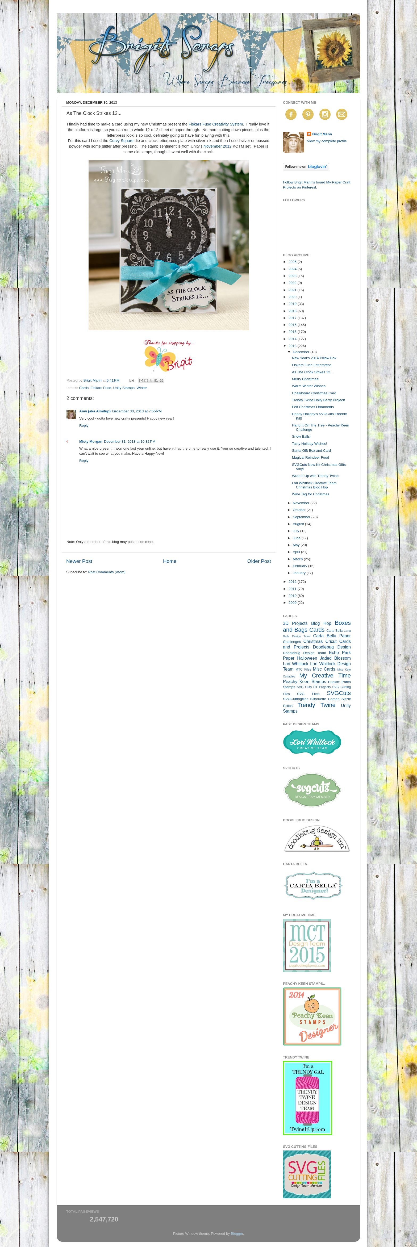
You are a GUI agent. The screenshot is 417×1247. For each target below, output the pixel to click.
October (300, 510)
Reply (84, 426)
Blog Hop (321, 623)
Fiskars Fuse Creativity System (216, 124)
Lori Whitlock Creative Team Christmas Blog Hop (314, 485)
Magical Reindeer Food (310, 457)
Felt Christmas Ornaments (313, 407)
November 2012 (217, 146)
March (298, 559)
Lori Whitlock (295, 663)
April (297, 552)
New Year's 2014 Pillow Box (314, 358)
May (297, 545)
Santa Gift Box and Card (311, 451)
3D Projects (295, 623)
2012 (293, 582)
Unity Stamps (124, 388)
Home (169, 561)
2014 (293, 339)
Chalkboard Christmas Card (314, 393)
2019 (293, 304)
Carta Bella (334, 631)
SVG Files (308, 694)
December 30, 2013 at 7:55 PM (137, 411)
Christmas (313, 641)
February (300, 566)
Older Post (259, 561)
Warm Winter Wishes (309, 386)
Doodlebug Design (332, 647)
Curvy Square (121, 141)
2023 (293, 276)
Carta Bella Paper (332, 635)
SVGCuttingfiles (295, 699)
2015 (293, 332)
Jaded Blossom (335, 658)
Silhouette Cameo (325, 699)
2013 (293, 346)
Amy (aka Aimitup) (95, 411)
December (301, 352)
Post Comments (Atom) (107, 572)
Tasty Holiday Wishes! (309, 444)
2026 (293, 262)
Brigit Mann (322, 134)
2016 (293, 325)
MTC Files (303, 669)
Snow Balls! (301, 436)
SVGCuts (339, 693)
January (300, 573)
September (302, 517)
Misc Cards (324, 669)
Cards (84, 388)
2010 (293, 596)
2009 (293, 603)
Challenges (292, 642)
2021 (293, 290)
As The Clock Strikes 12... (312, 372)
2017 (293, 318)
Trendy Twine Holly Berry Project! (318, 400)
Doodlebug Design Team (304, 653)
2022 (293, 283)
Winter (141, 388)
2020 (293, 297)
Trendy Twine (316, 705)
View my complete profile (327, 141)
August (299, 524)
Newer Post (79, 561)
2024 (293, 269)
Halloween (307, 658)
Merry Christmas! (305, 379)
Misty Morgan (90, 441)
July (296, 531)
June (297, 538)
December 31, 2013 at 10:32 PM (129, 441)
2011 (293, 589)
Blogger (237, 1234)
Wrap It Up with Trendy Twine (315, 476)
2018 (293, 311)
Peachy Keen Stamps (304, 681)
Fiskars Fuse (101, 388)
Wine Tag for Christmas (310, 494)
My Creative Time (325, 675)
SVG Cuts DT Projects (314, 687)
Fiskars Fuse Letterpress (312, 365)
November (301, 503)
